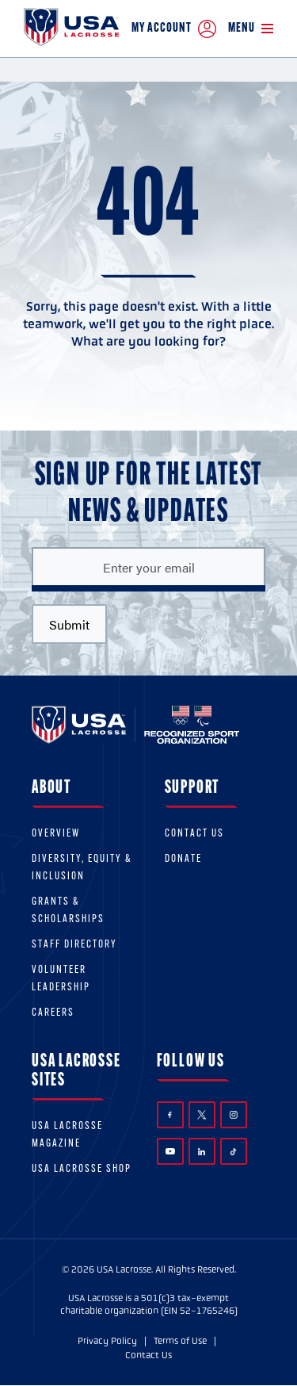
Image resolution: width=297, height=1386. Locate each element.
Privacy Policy (107, 1340)
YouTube (170, 1151)
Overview (56, 834)
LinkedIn (201, 1151)
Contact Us (194, 834)
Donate (183, 859)
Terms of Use (180, 1340)
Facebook (170, 1115)
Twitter (202, 1115)
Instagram (234, 1115)
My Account (173, 29)
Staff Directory (74, 945)
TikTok (233, 1151)
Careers (53, 1013)
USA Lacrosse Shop (81, 1169)
